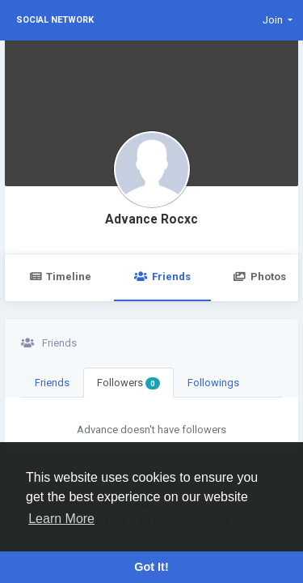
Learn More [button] (61, 519)
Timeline (60, 276)
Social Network (55, 20)
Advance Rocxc (151, 219)
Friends (162, 276)
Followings (213, 383)
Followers (128, 383)
